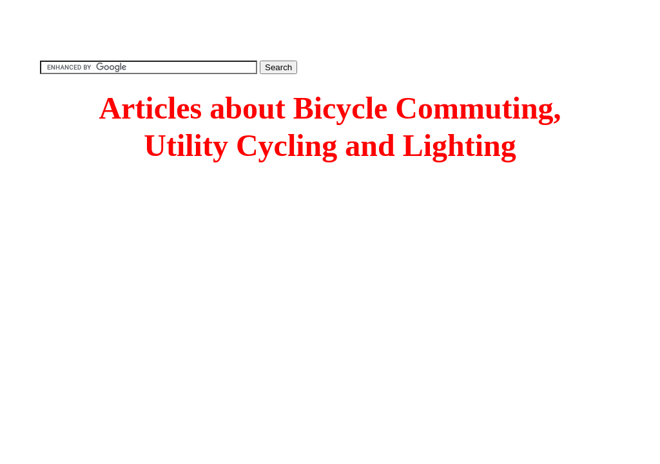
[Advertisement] (330, 29)
